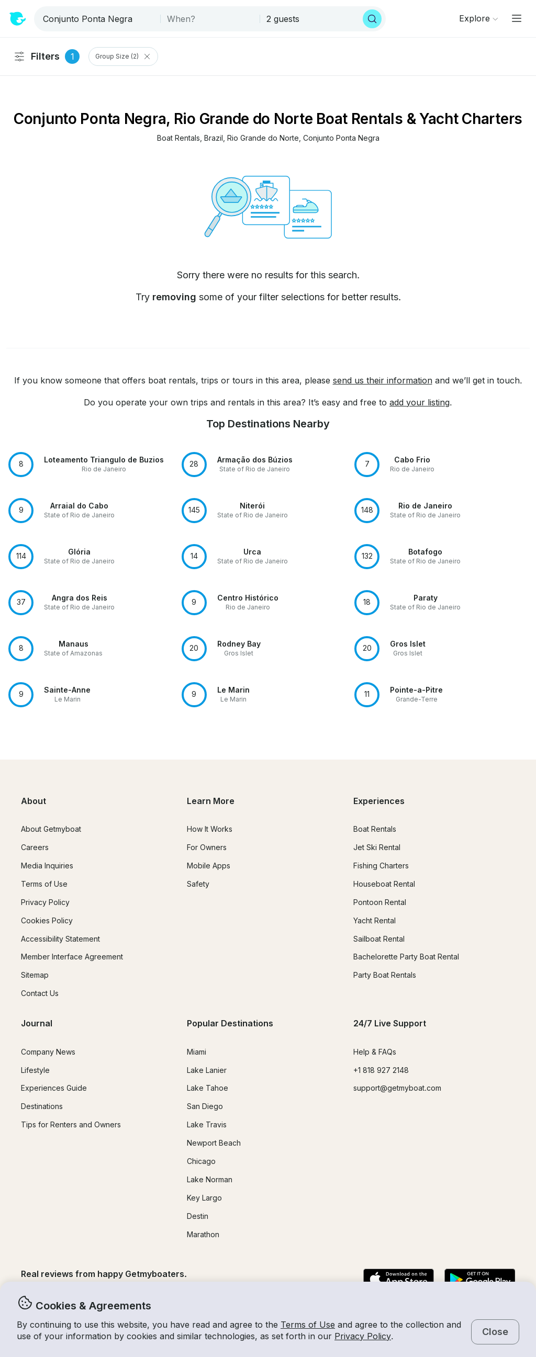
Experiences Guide (54, 1087)
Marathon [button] (203, 1234)
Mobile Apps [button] (208, 865)
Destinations (42, 1106)
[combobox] (98, 19)
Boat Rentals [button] (374, 828)
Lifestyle (35, 1070)
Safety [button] (198, 883)
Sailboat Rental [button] (379, 938)
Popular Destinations (230, 1023)
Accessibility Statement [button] (60, 938)
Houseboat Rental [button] (384, 883)
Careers (35, 847)
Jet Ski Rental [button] (376, 847)
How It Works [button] (209, 828)
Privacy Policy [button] (362, 1336)
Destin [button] (197, 1216)
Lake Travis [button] (207, 1124)
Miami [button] (196, 1051)
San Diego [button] (205, 1106)
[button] (178, 138)
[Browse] (478, 18)
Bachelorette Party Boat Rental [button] (406, 956)
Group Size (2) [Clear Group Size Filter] (123, 56)
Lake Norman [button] (209, 1179)
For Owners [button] (207, 847)
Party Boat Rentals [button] (384, 974)
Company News (48, 1051)
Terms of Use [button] (308, 1324)
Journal (36, 1023)
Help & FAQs (374, 1051)
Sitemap (35, 974)
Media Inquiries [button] (47, 865)
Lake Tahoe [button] (207, 1087)
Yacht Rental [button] (374, 920)
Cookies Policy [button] (47, 920)
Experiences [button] (379, 801)
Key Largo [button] (204, 1197)
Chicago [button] (201, 1161)
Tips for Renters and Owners (71, 1124)
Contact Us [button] (40, 993)
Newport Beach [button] (214, 1142)
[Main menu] (516, 18)
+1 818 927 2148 (381, 1070)
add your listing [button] (419, 402)
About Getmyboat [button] (51, 828)
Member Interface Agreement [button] (72, 956)
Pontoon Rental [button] (379, 902)
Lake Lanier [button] (207, 1070)
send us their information (382, 380)
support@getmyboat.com (397, 1087)
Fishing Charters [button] (381, 865)
